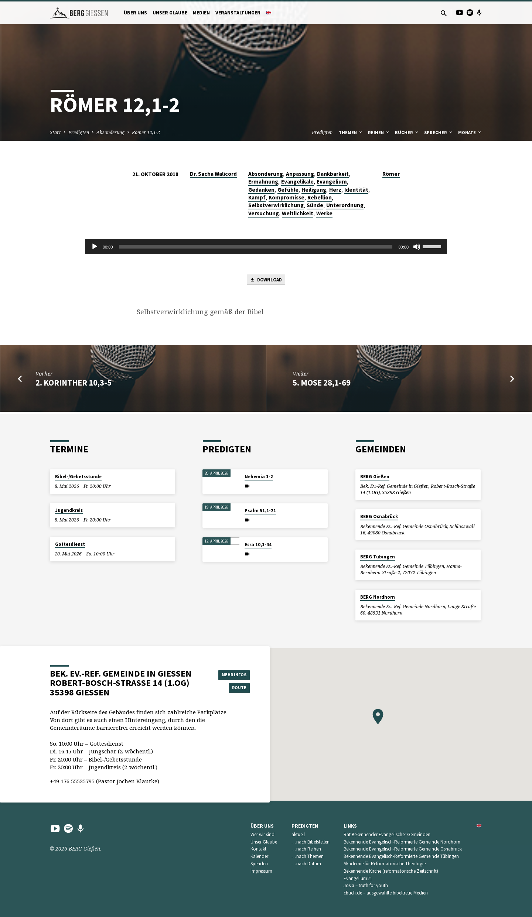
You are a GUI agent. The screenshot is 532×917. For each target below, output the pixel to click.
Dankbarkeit (333, 173)
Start (55, 132)
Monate (470, 132)
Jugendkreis (69, 510)
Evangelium (332, 181)
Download (266, 281)
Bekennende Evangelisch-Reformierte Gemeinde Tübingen (401, 856)
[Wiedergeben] (94, 246)
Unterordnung (345, 205)
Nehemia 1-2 (259, 476)
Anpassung (300, 173)
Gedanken (261, 189)
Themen (351, 132)
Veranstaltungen (237, 13)
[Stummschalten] (416, 246)
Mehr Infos (231, 673)
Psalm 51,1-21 (260, 510)
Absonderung (110, 132)
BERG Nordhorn (377, 597)
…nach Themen (307, 856)
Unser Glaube (170, 13)
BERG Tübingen (377, 557)
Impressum (261, 871)
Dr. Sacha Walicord (213, 173)
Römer (391, 173)
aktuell (298, 834)
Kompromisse (286, 197)
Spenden (259, 863)
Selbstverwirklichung (276, 205)
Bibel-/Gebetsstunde (78, 476)
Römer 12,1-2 (146, 132)
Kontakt (258, 849)
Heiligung (313, 189)
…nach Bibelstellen (310, 842)
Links (350, 826)
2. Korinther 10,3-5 (73, 384)
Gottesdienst (70, 544)
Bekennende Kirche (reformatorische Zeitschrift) (391, 871)
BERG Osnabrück (379, 516)
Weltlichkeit (297, 213)
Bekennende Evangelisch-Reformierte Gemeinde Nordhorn (402, 842)
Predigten (78, 132)
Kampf (257, 197)
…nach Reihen (306, 849)
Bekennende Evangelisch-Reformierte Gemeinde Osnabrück (403, 849)
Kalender (259, 856)
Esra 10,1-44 (258, 544)
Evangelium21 (358, 878)
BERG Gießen (374, 476)
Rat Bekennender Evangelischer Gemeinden (387, 834)
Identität (356, 189)
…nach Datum (306, 863)
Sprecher (438, 132)
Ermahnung (263, 181)
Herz (335, 189)
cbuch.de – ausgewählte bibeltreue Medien (386, 893)
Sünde (315, 205)
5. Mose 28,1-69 (322, 384)
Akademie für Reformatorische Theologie (385, 863)
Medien (201, 13)
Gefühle (288, 189)
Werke (324, 213)
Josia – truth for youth (366, 885)
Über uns (135, 13)
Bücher (407, 132)
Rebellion (319, 197)
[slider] (256, 247)
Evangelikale (297, 181)
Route (231, 688)
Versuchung (263, 213)
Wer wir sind (262, 834)
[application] (266, 246)
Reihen (379, 132)
